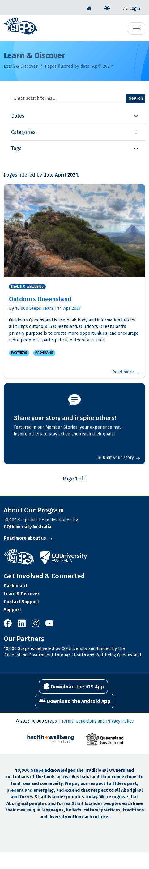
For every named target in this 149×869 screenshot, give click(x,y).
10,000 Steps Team (34, 308)
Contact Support (21, 601)
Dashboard (15, 585)
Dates (17, 116)
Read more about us (28, 538)
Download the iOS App (73, 686)
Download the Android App (74, 701)
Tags (16, 148)
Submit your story (119, 457)
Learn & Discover (21, 66)
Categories (23, 132)
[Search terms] (68, 98)
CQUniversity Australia (27, 526)
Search (136, 98)
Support (12, 609)
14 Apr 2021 (69, 308)
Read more (126, 372)
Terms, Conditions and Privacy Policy (97, 721)
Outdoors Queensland (40, 299)
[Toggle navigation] (136, 28)
